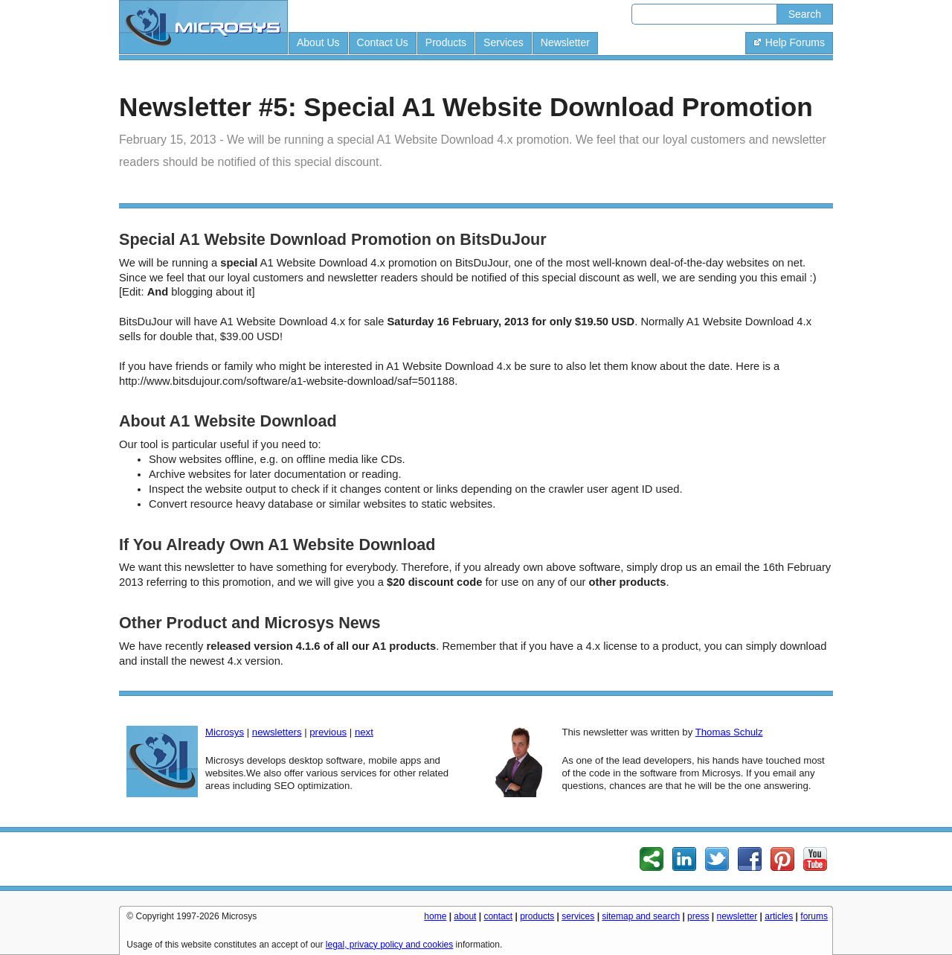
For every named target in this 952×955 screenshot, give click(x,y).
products (537, 916)
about (465, 916)
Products (445, 42)
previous (328, 732)
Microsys (224, 732)
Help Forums (789, 42)
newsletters (277, 732)
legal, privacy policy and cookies (389, 944)
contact (497, 916)
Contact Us (382, 42)
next (364, 732)
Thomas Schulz (729, 732)
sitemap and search (641, 916)
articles (779, 916)
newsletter (737, 916)
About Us (318, 42)
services (578, 916)
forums (814, 916)
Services (503, 42)
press (698, 916)
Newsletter (565, 42)
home (435, 916)
